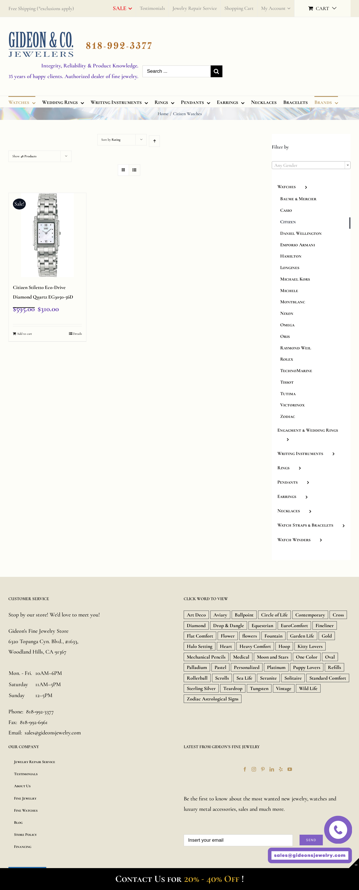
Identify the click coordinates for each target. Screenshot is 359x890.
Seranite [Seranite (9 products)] (268, 678)
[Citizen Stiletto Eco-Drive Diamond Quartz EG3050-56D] (47, 235)
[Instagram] (254, 769)
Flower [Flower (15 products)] (228, 636)
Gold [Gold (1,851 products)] (327, 636)
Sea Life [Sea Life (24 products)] (244, 678)
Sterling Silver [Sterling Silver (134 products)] (201, 688)
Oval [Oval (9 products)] (330, 657)
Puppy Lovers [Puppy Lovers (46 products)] (306, 667)
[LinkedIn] (272, 769)
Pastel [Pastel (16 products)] (220, 667)
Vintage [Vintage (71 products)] (283, 688)
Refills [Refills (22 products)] (334, 667)
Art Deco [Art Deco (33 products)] (196, 615)
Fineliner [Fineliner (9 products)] (325, 625)
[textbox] (311, 165)
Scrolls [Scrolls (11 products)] (222, 678)
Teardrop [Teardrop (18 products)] (232, 688)
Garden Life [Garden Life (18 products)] (302, 636)
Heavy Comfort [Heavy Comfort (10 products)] (255, 646)
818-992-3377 (40, 711)
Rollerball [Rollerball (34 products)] (197, 678)
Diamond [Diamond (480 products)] (196, 625)
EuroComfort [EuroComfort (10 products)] (294, 625)
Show (24, 156)
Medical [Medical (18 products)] (241, 657)
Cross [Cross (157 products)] (338, 615)
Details (77, 334)
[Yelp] (281, 769)
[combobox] (311, 165)
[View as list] (134, 170)
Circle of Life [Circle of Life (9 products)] (274, 615)
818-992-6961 (34, 722)
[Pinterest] (263, 769)
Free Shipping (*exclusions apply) (41, 8)
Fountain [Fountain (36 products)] (273, 636)
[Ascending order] (154, 141)
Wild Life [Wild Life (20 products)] (308, 688)
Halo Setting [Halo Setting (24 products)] (199, 646)
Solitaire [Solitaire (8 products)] (293, 678)
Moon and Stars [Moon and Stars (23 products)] (272, 657)
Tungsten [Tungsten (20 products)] (259, 688)
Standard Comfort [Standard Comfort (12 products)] (327, 678)
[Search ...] (176, 71)
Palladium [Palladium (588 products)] (197, 667)
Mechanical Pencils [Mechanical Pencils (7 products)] (206, 657)
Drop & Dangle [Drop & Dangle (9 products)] (228, 625)
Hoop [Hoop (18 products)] (284, 646)
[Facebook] (245, 769)
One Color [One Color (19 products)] (306, 657)
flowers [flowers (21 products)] (249, 636)
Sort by (110, 140)
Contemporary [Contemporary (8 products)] (310, 615)
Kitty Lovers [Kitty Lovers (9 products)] (310, 646)
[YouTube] (289, 769)
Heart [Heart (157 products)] (226, 646)
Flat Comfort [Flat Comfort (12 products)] (200, 636)
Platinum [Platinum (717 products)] (276, 667)
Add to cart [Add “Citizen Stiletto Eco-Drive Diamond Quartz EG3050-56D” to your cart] (24, 334)
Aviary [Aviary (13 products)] (220, 615)
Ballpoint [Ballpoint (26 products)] (244, 615)
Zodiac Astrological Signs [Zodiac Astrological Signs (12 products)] (212, 699)
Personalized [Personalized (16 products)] (246, 667)
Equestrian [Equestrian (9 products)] (262, 625)
